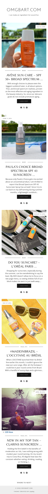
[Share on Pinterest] (26, 107)
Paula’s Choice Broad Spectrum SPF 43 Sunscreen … (24, 171)
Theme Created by (24, 491)
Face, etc (24, 347)
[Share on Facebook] (21, 107)
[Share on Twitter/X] (24, 107)
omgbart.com (24, 10)
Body (24, 70)
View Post (24, 101)
